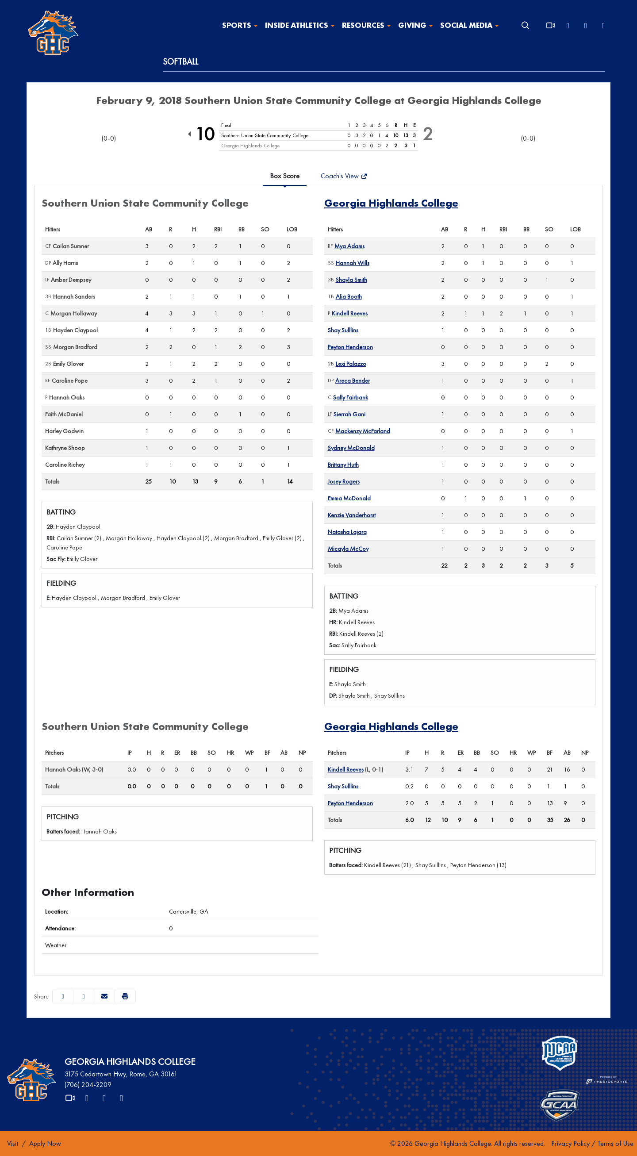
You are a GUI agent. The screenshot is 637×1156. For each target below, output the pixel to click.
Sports (236, 26)
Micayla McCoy (348, 549)
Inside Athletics (296, 26)
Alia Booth (349, 296)
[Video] (550, 26)
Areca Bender (352, 380)
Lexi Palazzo (351, 364)
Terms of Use (615, 1143)
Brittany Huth (343, 465)
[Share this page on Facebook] (62, 996)
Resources (363, 26)
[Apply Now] (45, 1143)
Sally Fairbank (350, 397)
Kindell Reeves (350, 313)
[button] (240, 26)
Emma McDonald (349, 498)
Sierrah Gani (349, 414)
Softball (180, 61)
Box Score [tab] (284, 176)
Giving (412, 26)
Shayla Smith (351, 280)
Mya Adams (349, 246)
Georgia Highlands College (391, 203)
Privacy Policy (570, 1143)
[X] (568, 26)
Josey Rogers (344, 481)
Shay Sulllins (343, 330)
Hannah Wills (352, 263)
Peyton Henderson (350, 347)
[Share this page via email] (104, 996)
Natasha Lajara (347, 532)
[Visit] (13, 1143)
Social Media (466, 26)
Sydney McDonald (351, 448)
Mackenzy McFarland (362, 431)
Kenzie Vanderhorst (352, 515)
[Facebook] (586, 26)
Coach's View (344, 176)
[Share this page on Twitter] (83, 996)
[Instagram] (603, 26)
